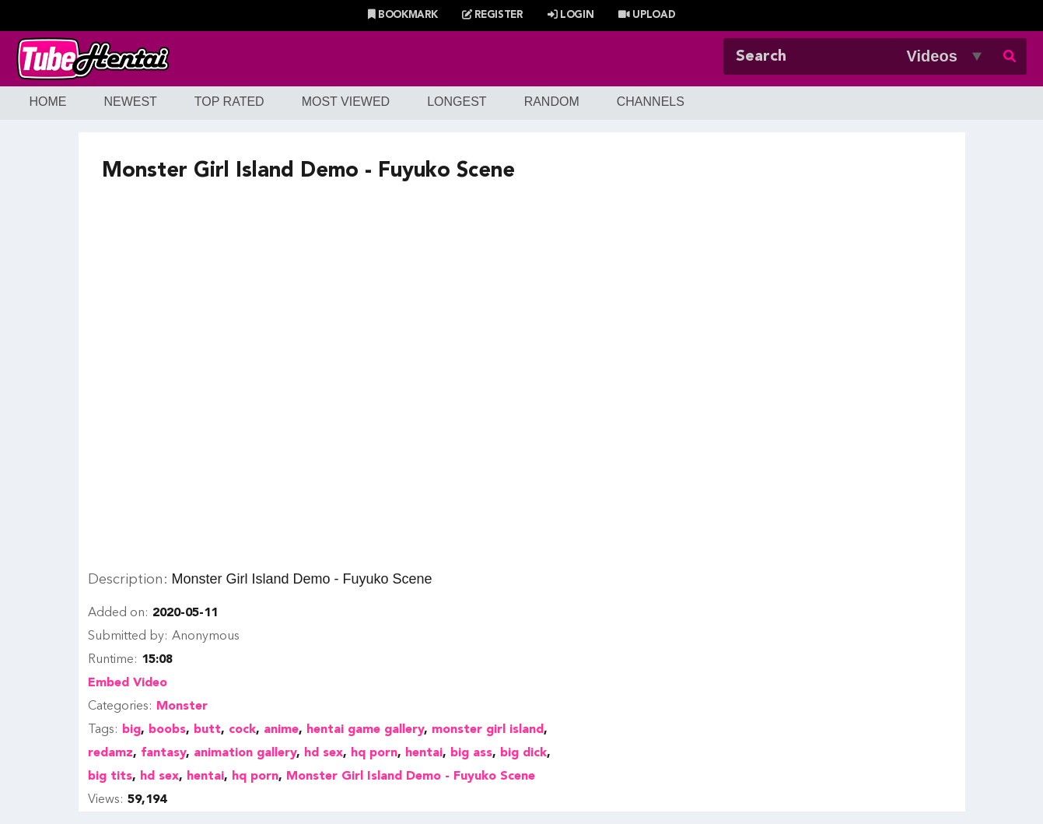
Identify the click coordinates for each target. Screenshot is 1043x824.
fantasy (163, 753)
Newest (129, 101)
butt (207, 730)
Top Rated (229, 101)
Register (492, 15)
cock (242, 730)
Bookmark (403, 15)
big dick (523, 753)
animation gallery (245, 753)
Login (571, 15)
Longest (456, 101)
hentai (424, 753)
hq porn (374, 753)
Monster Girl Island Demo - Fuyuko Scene (410, 776)
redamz (110, 753)
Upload (646, 15)
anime (281, 730)
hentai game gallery (365, 730)
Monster (182, 706)
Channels (650, 101)
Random (551, 101)
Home (47, 101)
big (131, 730)
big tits (110, 776)
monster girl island (488, 730)
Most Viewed (346, 101)
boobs (167, 730)
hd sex (323, 753)
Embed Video (127, 683)
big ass (471, 753)
